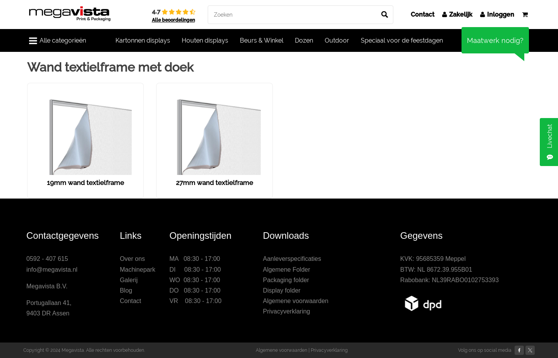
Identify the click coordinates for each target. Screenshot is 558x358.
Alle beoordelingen (173, 20)
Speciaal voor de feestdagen (402, 40)
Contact (422, 14)
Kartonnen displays (142, 40)
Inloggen (497, 14)
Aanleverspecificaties (292, 258)
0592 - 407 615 (47, 258)
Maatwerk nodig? (495, 40)
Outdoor (337, 40)
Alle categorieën (57, 40)
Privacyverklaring (286, 311)
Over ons (132, 258)
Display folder (281, 290)
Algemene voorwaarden (295, 301)
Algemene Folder (286, 269)
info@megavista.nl (52, 269)
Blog (126, 290)
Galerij (129, 280)
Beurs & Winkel (261, 40)
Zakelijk (457, 14)
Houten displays (205, 40)
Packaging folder (286, 280)
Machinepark (137, 269)
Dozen (304, 40)
